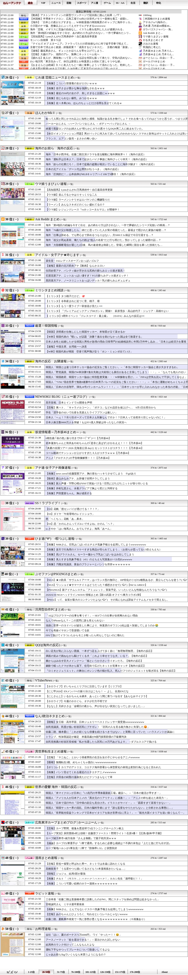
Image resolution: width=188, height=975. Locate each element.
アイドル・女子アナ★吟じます (57, 255)
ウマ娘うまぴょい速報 (155, 36)
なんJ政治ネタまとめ (50, 716)
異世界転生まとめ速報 (51, 751)
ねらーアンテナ (12, 3)
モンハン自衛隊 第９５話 (45, 40)
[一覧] (77, 78)
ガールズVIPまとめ (154, 61)
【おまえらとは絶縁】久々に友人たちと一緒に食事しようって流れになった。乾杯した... (81, 65)
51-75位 (61, 972)
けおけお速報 (150, 43)
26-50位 (46, 972)
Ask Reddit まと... (153, 32)
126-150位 (105, 972)
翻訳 (145, 3)
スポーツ (81, 3)
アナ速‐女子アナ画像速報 (53, 467)
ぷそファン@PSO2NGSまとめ (56, 574)
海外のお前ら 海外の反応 (54, 148)
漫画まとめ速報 (46, 858)
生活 (133, 3)
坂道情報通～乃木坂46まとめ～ (57, 432)
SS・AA (120, 3)
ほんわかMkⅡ (45, 113)
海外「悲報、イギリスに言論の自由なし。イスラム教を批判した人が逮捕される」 (77, 29)
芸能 (68, 3)
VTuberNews (43, 680)
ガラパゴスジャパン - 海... (158, 29)
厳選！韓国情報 (46, 325)
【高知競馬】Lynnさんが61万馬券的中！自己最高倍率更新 (63, 37)
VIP (43, 3)
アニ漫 (94, 3)
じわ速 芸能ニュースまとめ (54, 77)
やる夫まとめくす (153, 40)
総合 (30, 3)
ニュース (56, 3)
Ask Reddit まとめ (47, 219)
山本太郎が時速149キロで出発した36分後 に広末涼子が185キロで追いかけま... (75, 69)
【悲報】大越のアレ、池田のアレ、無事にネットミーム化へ (64, 54)
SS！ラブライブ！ (48, 503)
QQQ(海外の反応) (47, 645)
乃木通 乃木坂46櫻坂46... (157, 25)
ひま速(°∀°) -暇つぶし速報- (55, 538)
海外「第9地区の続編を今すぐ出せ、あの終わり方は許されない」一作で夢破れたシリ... (80, 33)
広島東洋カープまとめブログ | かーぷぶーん (66, 822)
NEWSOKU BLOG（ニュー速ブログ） (62, 396)
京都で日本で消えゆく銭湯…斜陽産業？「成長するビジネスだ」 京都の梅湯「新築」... (81, 47)
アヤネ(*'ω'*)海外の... (155, 22)
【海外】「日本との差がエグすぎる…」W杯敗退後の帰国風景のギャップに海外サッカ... (81, 22)
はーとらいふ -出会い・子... (159, 57)
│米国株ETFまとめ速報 (156, 18)
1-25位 (31, 972)
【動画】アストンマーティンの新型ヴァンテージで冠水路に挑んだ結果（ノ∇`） (76, 15)
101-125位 (90, 972)
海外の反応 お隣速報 (51, 361)
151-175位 (120, 972)
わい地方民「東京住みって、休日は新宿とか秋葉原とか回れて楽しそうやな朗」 (76, 61)
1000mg (147, 15)
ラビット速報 (44, 893)
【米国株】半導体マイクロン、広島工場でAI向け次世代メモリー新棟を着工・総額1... (79, 19)
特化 (158, 3)
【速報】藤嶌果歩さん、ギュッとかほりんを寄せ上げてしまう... (67, 51)
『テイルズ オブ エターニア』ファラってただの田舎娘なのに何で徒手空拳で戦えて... (79, 44)
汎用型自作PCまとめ (49, 609)
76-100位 (75, 972)
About (164, 972)
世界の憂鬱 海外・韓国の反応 (56, 787)
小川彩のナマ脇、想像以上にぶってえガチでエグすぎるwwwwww (68, 26)
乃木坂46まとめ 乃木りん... (158, 50)
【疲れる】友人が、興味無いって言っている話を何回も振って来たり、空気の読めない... (81, 58)
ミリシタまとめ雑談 (49, 290)
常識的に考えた (152, 47)
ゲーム (107, 3)
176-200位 (135, 972)
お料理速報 (43, 929)
